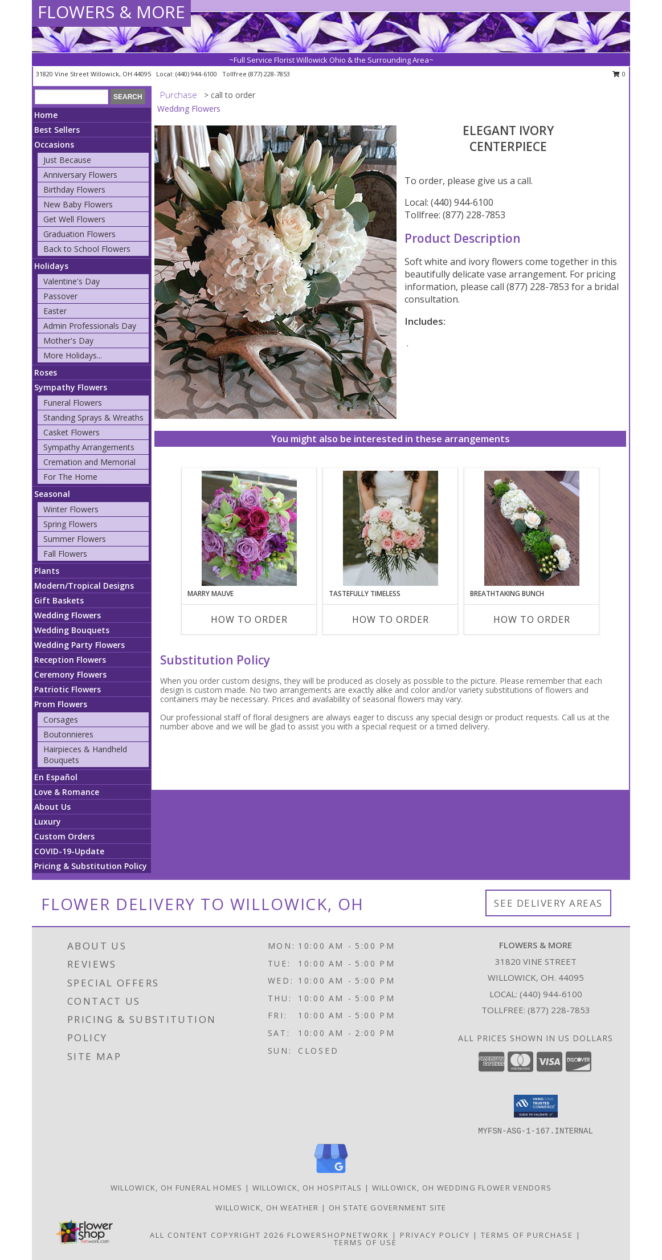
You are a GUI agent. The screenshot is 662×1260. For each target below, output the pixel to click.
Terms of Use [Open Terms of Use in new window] (365, 1242)
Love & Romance (66, 791)
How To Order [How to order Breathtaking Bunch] (531, 619)
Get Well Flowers (74, 219)
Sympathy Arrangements (88, 447)
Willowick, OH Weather (266, 1207)
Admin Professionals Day (89, 325)
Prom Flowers (60, 704)
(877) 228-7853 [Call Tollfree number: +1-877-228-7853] (559, 1010)
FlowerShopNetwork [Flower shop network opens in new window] (338, 1235)
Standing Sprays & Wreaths (93, 417)
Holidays (51, 265)
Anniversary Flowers (80, 174)
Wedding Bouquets (71, 630)
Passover (60, 296)
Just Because (67, 159)
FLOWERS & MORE (111, 12)
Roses (45, 372)
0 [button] (619, 74)
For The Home (70, 476)
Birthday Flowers (74, 189)
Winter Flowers (71, 509)
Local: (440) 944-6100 (448, 202)
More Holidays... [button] (72, 355)
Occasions (54, 144)
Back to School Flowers (86, 248)
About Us (52, 806)
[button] (536, 1106)
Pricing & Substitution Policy (90, 866)
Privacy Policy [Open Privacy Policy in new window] (435, 1235)
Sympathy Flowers (70, 387)
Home (46, 114)
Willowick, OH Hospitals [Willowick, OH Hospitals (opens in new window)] (307, 1187)
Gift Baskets (59, 600)
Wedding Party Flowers (79, 644)
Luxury (47, 821)
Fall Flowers (65, 553)
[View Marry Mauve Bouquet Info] (249, 528)
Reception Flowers (70, 659)
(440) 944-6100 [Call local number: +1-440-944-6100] (197, 74)
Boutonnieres (68, 734)
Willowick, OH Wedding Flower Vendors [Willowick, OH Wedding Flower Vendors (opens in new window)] (462, 1187)
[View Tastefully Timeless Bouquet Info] (390, 528)
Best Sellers (57, 129)
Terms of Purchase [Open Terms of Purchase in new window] (527, 1235)
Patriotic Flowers (67, 689)
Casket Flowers (71, 432)
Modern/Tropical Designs (84, 585)
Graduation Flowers (79, 234)
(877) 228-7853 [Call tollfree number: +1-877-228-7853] (269, 74)
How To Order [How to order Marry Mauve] (249, 619)
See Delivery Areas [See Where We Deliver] (548, 903)
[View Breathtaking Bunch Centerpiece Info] (531, 528)
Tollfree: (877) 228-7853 (454, 215)
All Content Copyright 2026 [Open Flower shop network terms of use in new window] (217, 1235)
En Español (55, 777)
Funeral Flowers (72, 402)
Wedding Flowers (67, 615)
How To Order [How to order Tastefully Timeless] (390, 619)
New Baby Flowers (78, 204)
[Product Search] (71, 96)
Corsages (60, 719)
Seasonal (52, 493)
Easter (55, 310)
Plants (46, 570)
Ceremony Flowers (70, 674)
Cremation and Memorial (89, 461)
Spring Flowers (70, 524)
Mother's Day (68, 340)
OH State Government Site (388, 1207)
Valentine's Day (71, 281)
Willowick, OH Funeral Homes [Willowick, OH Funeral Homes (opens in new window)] (177, 1187)
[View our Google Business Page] (331, 1173)
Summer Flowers (74, 538)
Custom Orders (64, 836)
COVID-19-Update (69, 851)
